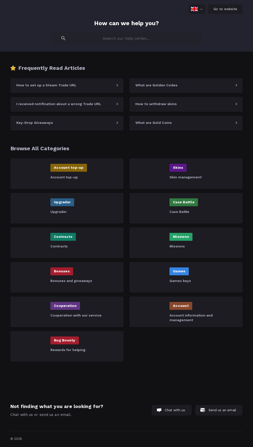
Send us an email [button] (222, 410)
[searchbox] (126, 38)
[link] (67, 85)
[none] (197, 9)
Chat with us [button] (175, 410)
